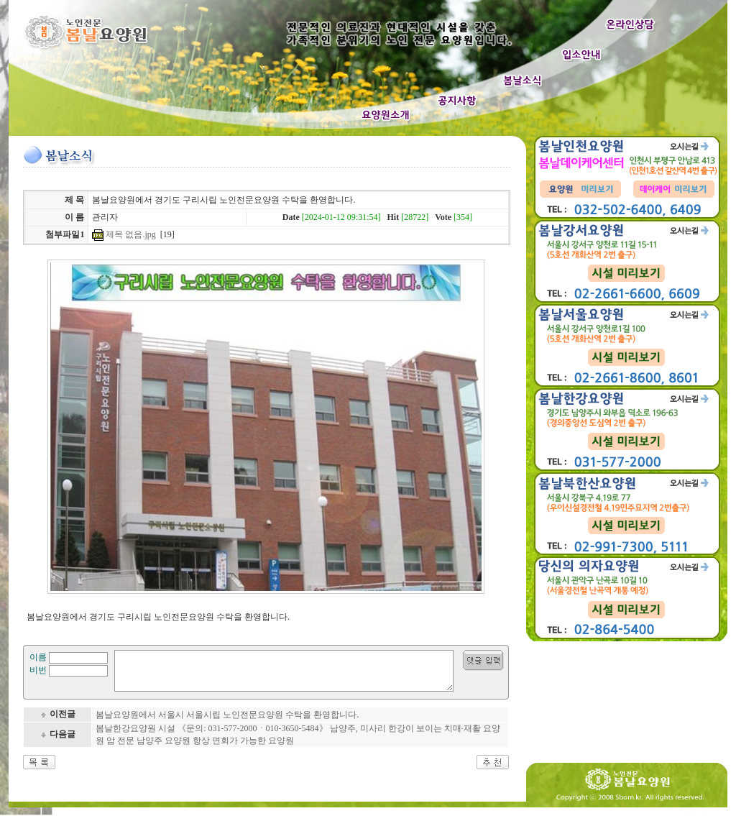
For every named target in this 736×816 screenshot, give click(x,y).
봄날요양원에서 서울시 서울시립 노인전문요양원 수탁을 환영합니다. (227, 723)
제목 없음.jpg (130, 234)
